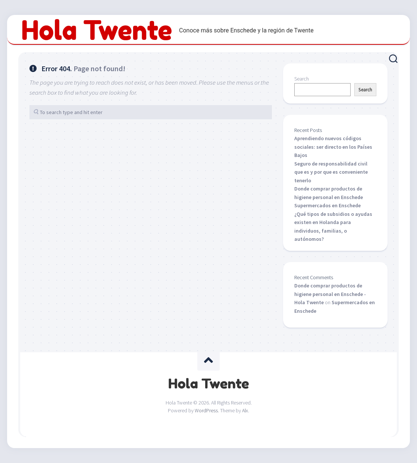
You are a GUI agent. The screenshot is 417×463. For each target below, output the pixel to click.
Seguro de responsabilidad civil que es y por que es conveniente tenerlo (331, 172)
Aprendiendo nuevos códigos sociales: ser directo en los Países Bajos (333, 146)
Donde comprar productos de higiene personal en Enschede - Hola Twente (330, 294)
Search (301, 78)
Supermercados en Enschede (327, 205)
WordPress (206, 410)
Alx (245, 410)
